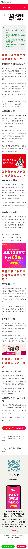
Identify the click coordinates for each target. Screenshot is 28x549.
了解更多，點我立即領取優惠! (14, 428)
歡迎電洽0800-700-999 (14, 479)
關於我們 (6, 535)
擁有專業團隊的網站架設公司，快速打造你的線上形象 (16, 438)
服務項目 (14, 535)
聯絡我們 (17, 537)
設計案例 (21, 535)
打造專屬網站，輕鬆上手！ (15, 448)
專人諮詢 (10, 537)
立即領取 (14, 475)
